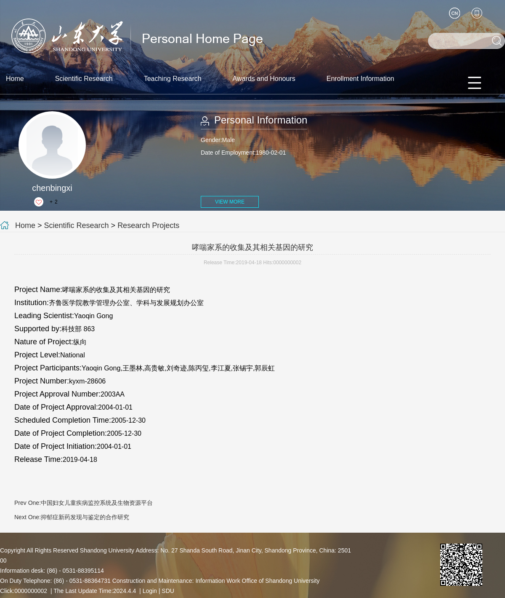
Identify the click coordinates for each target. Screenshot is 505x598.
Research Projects (148, 225)
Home (15, 78)
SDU (168, 590)
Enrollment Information (360, 78)
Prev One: (83, 502)
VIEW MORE (230, 202)
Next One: (71, 517)
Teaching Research (173, 78)
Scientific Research (84, 78)
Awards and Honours (264, 78)
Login (150, 590)
